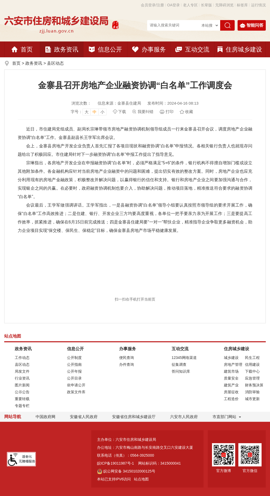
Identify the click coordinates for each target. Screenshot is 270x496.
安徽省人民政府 (84, 416)
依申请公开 (76, 385)
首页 (22, 49)
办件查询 (126, 364)
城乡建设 (231, 357)
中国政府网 (45, 416)
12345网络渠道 (184, 357)
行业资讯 (22, 378)
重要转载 (22, 399)
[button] (206, 5)
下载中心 (252, 371)
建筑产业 (231, 385)
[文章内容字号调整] (89, 111)
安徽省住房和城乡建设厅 (134, 416)
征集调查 (179, 364)
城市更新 (252, 399)
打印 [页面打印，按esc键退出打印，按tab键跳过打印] (169, 111)
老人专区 (190, 5)
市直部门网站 (227, 416)
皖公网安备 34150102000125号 (126, 471)
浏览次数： (81, 103)
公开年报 (74, 371)
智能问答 (251, 25)
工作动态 (22, 357)
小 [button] (102, 112)
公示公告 (22, 392)
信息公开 (105, 49)
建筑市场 (231, 371)
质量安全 (231, 378)
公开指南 (74, 364)
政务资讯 (61, 49)
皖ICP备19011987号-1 (115, 463)
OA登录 (173, 5)
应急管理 (252, 378)
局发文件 (22, 371)
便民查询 (126, 357)
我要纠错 (145, 111)
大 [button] (87, 112)
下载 (122, 111)
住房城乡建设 (240, 49)
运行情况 (258, 5)
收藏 (189, 111)
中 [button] (95, 112)
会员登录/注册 (152, 5)
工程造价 (231, 399)
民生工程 (252, 357)
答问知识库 (181, 371)
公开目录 (74, 378)
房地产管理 (233, 364)
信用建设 (252, 364)
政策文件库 (76, 392)
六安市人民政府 (184, 416)
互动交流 (192, 49)
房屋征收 (231, 392)
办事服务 (149, 49)
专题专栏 (22, 406)
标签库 (242, 5)
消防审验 (252, 392)
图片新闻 (22, 385)
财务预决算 (254, 385)
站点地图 (141, 479)
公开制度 (74, 357)
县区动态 (55, 63)
